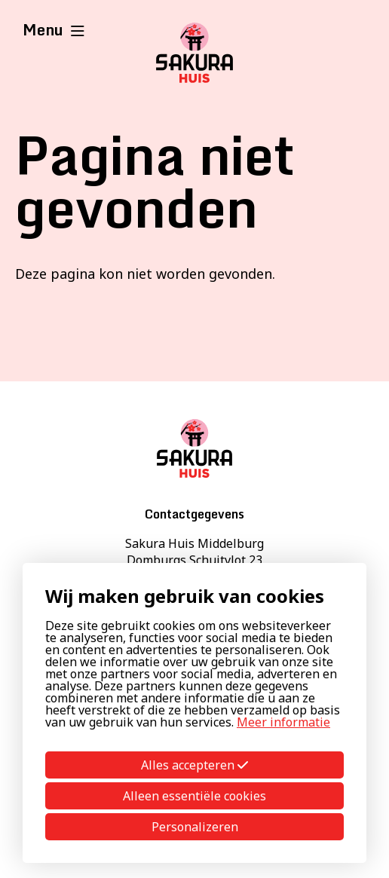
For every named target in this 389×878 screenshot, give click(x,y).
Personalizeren (195, 826)
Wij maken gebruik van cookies (184, 595)
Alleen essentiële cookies (194, 796)
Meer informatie (283, 722)
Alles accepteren (194, 765)
